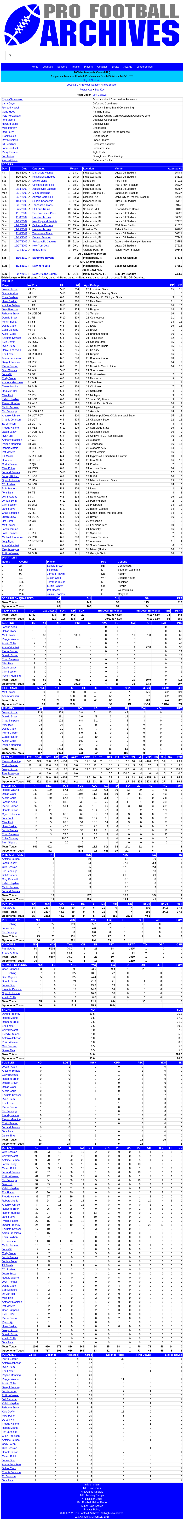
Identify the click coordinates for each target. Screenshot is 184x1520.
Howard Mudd (10, 123)
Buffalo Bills (39, 249)
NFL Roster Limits (92, 1498)
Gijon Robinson (11, 480)
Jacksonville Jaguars (44, 188)
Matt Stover (8, 525)
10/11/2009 (20, 205)
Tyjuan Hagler (10, 386)
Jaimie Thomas (56, 594)
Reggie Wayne (10, 549)
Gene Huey (8, 111)
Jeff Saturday (9, 496)
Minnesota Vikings (42, 172)
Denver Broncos (41, 237)
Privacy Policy (92, 1509)
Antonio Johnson (11, 415)
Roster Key (86, 89)
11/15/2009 (20, 221)
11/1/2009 (21, 213)
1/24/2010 (21, 265)
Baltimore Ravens (42, 225)
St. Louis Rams (41, 209)
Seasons (62, 66)
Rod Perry (8, 132)
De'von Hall (8, 1419)
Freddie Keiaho (11, 1034)
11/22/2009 (20, 225)
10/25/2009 (20, 209)
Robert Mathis (10, 448)
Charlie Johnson (11, 419)
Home (34, 66)
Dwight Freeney (11, 362)
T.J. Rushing (9, 484)
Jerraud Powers (11, 472)
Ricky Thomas (10, 152)
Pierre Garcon (10, 366)
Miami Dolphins (41, 193)
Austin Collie (9, 333)
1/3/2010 (22, 249)
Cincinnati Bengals (43, 184)
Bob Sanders (9, 488)
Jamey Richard (10, 476)
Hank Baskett (9, 301)
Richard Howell (10, 107)
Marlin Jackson (10, 407)
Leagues (48, 66)
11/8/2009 (21, 217)
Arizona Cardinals (42, 197)
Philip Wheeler (10, 553)
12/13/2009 (20, 237)
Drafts (115, 66)
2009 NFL (72, 84)
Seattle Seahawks (42, 201)
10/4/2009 (21, 201)
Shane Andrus (10, 293)
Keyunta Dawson (12, 337)
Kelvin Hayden (10, 399)
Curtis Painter (10, 464)
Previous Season (90, 84)
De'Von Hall (8, 1293)
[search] (58, 56)
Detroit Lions (39, 180)
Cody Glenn (9, 378)
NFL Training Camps (92, 1495)
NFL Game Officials (92, 1491)
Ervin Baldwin (10, 297)
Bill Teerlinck (9, 144)
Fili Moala (7, 456)
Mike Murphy (9, 127)
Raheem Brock (10, 313)
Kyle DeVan (8, 342)
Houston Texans (41, 217)
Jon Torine (8, 156)
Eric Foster (8, 354)
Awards (127, 66)
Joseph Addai (9, 289)
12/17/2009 (20, 241)
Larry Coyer (9, 103)
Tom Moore (8, 119)
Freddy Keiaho (10, 427)
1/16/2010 (21, 257)
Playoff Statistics (91, 80)
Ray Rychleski (10, 140)
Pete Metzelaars (11, 115)
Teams (76, 66)
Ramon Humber (11, 403)
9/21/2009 (21, 193)
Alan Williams (9, 160)
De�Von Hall (9, 391)
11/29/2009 (20, 229)
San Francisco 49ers (44, 213)
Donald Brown (10, 317)
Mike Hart (7, 395)
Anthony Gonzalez (12, 382)
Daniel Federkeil (11, 350)
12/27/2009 (20, 245)
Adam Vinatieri (10, 545)
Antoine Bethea (11, 305)
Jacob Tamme (10, 529)
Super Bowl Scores (92, 1506)
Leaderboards (145, 66)
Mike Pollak (8, 468)
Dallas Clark (9, 325)
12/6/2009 (21, 233)
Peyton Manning (11, 444)
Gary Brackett (10, 309)
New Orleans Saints (44, 274)
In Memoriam (91, 1484)
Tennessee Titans (42, 205)
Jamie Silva (8, 508)
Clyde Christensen (12, 99)
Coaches (102, 66)
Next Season (109, 84)
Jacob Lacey (9, 431)
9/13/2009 (21, 188)
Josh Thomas (9, 533)
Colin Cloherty (10, 329)
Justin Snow (9, 517)
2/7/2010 (22, 274)
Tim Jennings (9, 411)
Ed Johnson (9, 423)
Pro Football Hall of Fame (92, 1502)
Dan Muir (7, 460)
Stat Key (99, 89)
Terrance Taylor (56, 582)
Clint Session (9, 504)
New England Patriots (44, 221)
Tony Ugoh (8, 541)
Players (88, 66)
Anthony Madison (12, 440)
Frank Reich (9, 136)
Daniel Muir (8, 1050)
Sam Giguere (9, 370)
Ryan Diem (8, 346)
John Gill (7, 374)
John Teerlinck (10, 148)
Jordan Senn (9, 500)
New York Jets (40, 245)
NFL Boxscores (92, 1488)
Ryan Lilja (7, 435)
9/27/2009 (21, 197)
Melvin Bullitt (9, 321)
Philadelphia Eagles (43, 176)
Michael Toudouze (12, 537)
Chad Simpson (10, 512)
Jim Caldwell (100, 94)
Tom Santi (7, 492)
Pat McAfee (8, 452)
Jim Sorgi (7, 521)
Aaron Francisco (11, 358)
